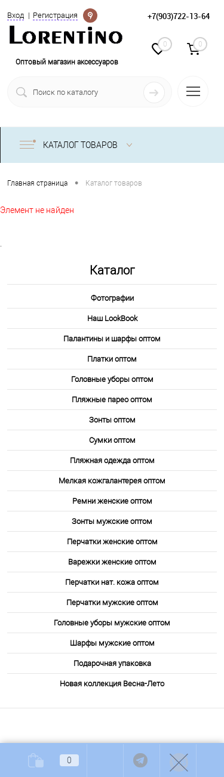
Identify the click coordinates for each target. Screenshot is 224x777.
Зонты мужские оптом (112, 521)
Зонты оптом (112, 419)
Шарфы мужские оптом (112, 643)
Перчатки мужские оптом (112, 602)
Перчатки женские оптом (112, 541)
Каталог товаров (78, 145)
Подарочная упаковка (112, 663)
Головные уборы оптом (112, 379)
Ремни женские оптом (112, 501)
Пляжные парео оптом (112, 399)
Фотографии (112, 298)
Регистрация (55, 15)
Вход (15, 15)
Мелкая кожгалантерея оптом (112, 480)
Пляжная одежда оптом (112, 460)
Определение (90, 14)
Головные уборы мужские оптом (112, 622)
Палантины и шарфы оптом (112, 338)
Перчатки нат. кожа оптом (112, 582)
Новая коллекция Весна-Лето (112, 683)
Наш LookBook (112, 318)
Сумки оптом (112, 440)
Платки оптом (112, 358)
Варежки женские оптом (112, 561)
